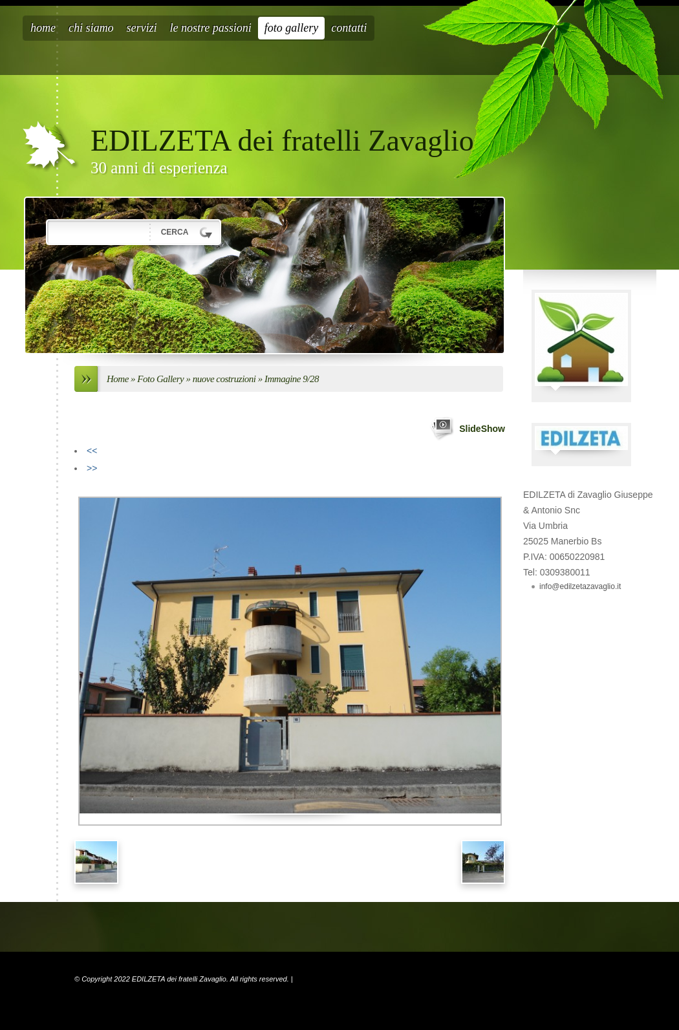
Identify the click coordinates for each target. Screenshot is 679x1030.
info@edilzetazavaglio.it (580, 586)
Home (43, 27)
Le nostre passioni (211, 27)
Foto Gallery (291, 27)
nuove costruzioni (225, 379)
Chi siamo (91, 27)
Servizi (142, 27)
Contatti (349, 27)
